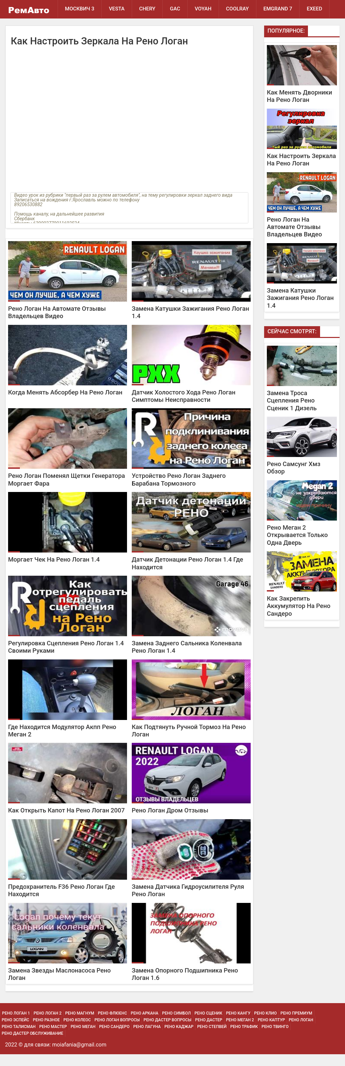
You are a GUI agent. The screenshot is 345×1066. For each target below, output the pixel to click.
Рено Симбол (176, 1025)
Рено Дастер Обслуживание (32, 1045)
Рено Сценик (208, 1025)
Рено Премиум (296, 1025)
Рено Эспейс (15, 1031)
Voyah (206, 9)
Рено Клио (265, 1025)
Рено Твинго (274, 1038)
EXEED (73, 28)
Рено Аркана (144, 1025)
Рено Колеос (77, 1031)
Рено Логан (301, 1031)
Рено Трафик (244, 1038)
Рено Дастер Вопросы (167, 1031)
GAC (178, 9)
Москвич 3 (80, 9)
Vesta (118, 9)
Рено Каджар (178, 1038)
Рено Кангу (238, 1025)
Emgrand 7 (283, 9)
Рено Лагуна (147, 1038)
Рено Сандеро (114, 1038)
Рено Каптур (271, 1031)
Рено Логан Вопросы (117, 1031)
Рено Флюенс (112, 1025)
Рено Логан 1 (16, 1025)
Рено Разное (46, 1031)
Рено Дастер (208, 1031)
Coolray (242, 9)
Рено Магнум (79, 1025)
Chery (149, 9)
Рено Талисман (19, 1038)
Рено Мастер (53, 1038)
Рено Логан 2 (48, 1025)
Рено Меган (83, 1038)
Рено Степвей (211, 1038)
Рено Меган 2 (240, 1031)
